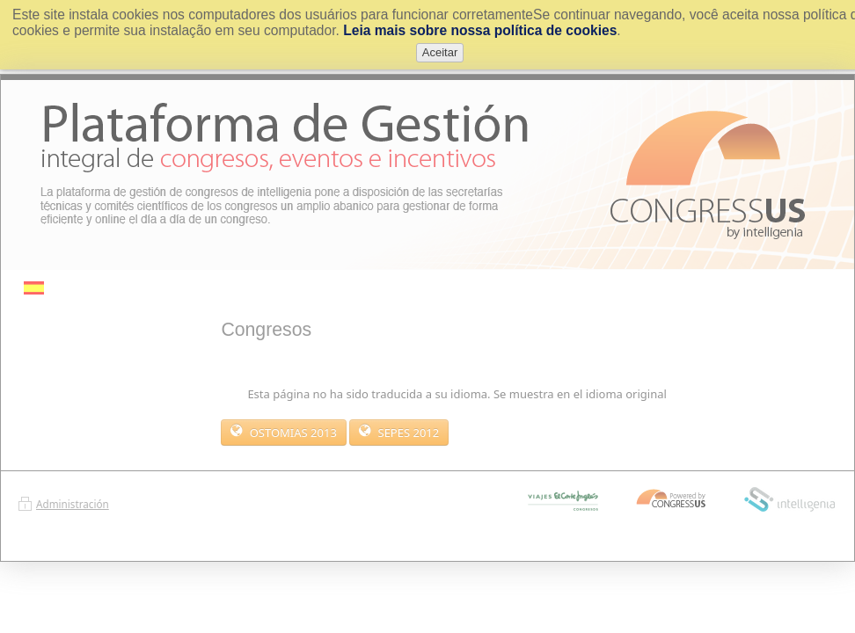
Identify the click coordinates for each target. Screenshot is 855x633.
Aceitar (439, 52)
